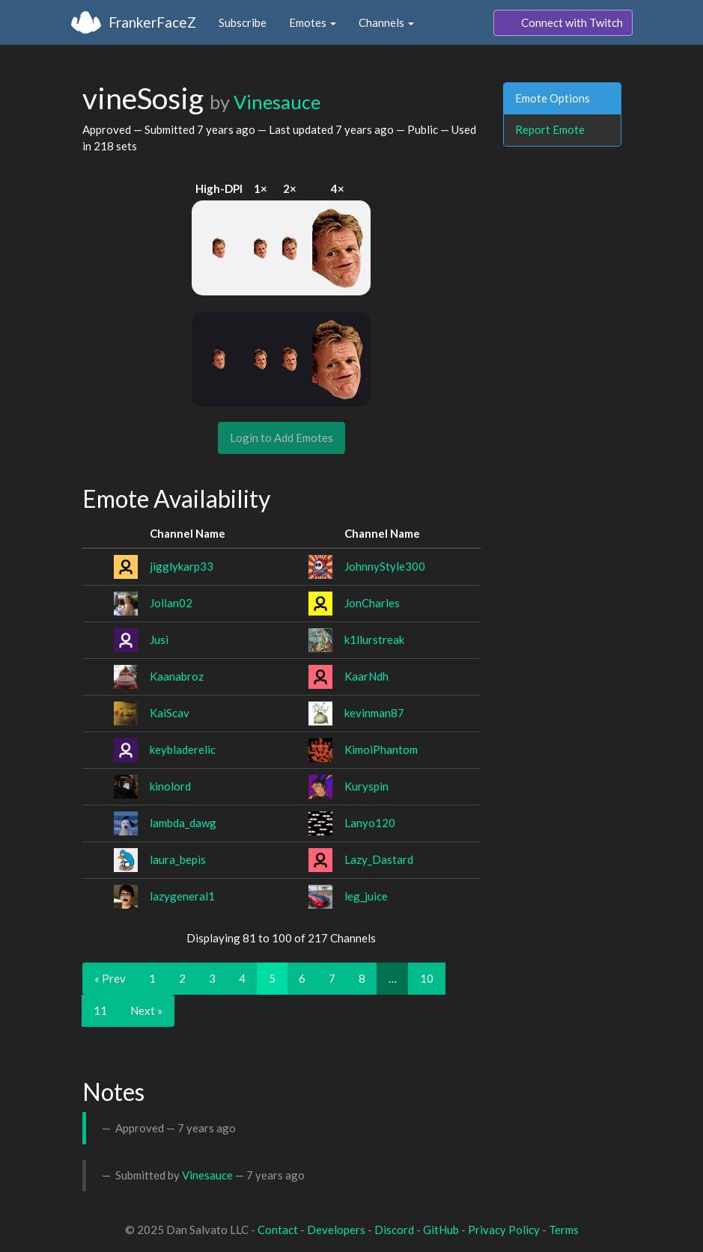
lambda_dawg (183, 822)
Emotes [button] (312, 22)
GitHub (441, 1229)
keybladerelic (183, 749)
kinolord (170, 786)
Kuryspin (366, 786)
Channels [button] (386, 22)
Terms (564, 1229)
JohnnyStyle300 (384, 566)
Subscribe (243, 22)
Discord (394, 1229)
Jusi (159, 639)
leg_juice (366, 896)
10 (426, 978)
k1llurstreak (374, 639)
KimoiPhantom (381, 749)
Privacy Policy (504, 1229)
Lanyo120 (369, 822)
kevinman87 (374, 712)
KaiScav (169, 712)
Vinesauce (277, 101)
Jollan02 (171, 603)
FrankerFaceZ (152, 22)
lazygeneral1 (182, 896)
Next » (146, 1010)
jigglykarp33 (181, 566)
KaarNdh (366, 676)
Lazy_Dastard (378, 859)
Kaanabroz (177, 676)
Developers (336, 1229)
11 (100, 1010)
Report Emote (550, 129)
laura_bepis (178, 859)
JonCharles (372, 603)
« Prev (110, 978)
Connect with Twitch (563, 23)
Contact (278, 1229)
